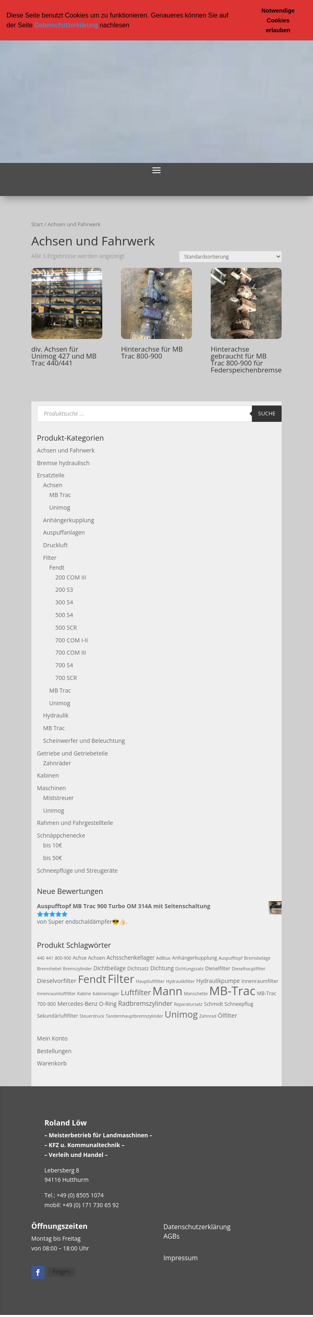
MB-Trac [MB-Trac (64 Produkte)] (232, 990)
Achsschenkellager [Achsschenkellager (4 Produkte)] (130, 957)
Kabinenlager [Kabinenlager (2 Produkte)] (106, 993)
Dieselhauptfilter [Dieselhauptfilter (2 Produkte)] (249, 968)
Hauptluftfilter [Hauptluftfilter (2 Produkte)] (150, 981)
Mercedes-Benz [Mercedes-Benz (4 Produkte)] (77, 1003)
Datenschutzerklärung (66, 25)
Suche (267, 413)
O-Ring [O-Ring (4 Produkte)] (108, 1003)
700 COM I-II (71, 640)
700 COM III (70, 652)
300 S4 (64, 602)
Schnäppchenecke (61, 835)
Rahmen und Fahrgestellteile (75, 822)
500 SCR (66, 627)
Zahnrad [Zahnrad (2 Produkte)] (207, 1015)
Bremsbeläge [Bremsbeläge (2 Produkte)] (257, 957)
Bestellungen (54, 1050)
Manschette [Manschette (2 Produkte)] (195, 993)
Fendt (56, 567)
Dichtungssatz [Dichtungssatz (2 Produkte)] (189, 968)
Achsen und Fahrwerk (66, 450)
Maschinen (51, 787)
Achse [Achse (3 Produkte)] (79, 957)
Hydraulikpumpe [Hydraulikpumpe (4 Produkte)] (218, 980)
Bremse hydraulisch (63, 462)
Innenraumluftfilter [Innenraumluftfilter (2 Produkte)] (56, 993)
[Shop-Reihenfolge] (230, 256)
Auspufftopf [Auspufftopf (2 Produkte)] (230, 957)
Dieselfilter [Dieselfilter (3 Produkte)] (217, 968)
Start (37, 223)
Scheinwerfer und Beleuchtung (84, 740)
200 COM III (70, 577)
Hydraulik (55, 715)
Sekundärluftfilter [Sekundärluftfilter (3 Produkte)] (57, 1015)
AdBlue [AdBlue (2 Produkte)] (163, 957)
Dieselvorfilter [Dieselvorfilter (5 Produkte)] (57, 980)
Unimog (59, 507)
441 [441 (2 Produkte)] (49, 957)
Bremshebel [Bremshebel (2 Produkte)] (49, 968)
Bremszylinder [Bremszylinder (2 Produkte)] (77, 968)
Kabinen (48, 775)
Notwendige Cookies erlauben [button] (278, 20)
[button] (132, 26)
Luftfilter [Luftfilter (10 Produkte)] (136, 992)
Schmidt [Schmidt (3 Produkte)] (213, 1003)
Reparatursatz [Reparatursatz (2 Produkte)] (188, 1004)
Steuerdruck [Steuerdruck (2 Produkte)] (91, 1015)
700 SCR (66, 677)
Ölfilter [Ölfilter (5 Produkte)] (227, 1015)
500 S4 (64, 614)
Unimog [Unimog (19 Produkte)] (181, 1013)
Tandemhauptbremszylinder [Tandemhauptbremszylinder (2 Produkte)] (134, 1015)
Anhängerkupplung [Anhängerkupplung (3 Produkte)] (194, 957)
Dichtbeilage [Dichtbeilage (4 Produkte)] (109, 968)
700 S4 (64, 665)
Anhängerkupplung (68, 520)
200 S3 (64, 589)
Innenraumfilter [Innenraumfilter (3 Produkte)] (259, 980)
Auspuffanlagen (64, 532)
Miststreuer (58, 797)
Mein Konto (52, 1038)
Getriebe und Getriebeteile (72, 753)
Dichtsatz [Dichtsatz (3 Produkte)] (138, 968)
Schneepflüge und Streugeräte (77, 870)
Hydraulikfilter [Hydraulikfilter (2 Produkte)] (180, 981)
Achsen (52, 484)
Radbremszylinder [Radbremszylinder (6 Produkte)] (145, 1002)
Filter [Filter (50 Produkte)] (121, 978)
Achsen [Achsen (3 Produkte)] (96, 957)
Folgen (61, 1271)
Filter (50, 557)
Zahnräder (57, 762)
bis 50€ (52, 857)
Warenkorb (52, 1063)
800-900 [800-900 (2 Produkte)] (63, 957)
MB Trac (60, 494)
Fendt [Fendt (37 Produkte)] (92, 978)
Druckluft (55, 544)
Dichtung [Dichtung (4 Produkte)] (162, 968)
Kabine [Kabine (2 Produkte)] (84, 993)
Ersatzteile (50, 475)
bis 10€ (52, 845)
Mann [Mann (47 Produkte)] (167, 990)
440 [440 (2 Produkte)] (40, 957)
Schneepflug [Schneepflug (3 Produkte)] (239, 1003)
